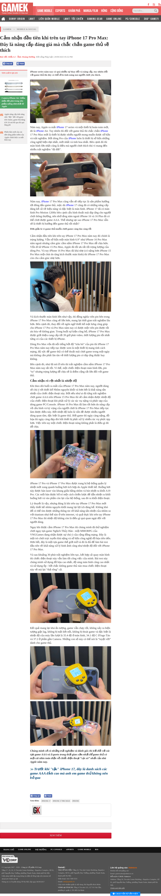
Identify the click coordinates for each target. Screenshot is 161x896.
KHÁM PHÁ (74, 10)
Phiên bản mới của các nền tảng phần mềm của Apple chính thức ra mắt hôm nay (14, 136)
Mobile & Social (26, 29)
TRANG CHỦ (8, 850)
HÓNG (104, 10)
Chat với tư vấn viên (125, 894)
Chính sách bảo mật (117, 888)
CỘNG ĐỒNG (116, 10)
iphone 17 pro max (61, 801)
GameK (7, 29)
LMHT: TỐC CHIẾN (73, 18)
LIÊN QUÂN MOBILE (49, 18)
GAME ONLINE (114, 18)
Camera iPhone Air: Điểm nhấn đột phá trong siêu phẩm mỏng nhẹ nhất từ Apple (13, 102)
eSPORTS (60, 10)
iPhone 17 (46, 801)
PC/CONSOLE (133, 18)
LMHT (32, 18)
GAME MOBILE (44, 10)
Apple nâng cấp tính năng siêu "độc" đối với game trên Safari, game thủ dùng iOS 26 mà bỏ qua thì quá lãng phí (14, 119)
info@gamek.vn (69, 881)
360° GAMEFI (151, 18)
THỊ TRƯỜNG (41, 850)
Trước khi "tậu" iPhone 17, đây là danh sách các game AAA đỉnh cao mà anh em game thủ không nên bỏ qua (69, 773)
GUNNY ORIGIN (17, 18)
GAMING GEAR (95, 18)
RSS (96, 849)
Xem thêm (56, 835)
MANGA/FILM (90, 10)
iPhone (60, 127)
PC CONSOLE (56, 849)
